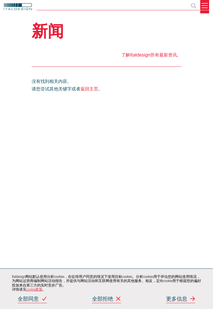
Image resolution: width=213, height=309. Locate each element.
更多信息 (176, 299)
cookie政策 (34, 289)
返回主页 (89, 89)
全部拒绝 (102, 299)
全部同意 (28, 299)
